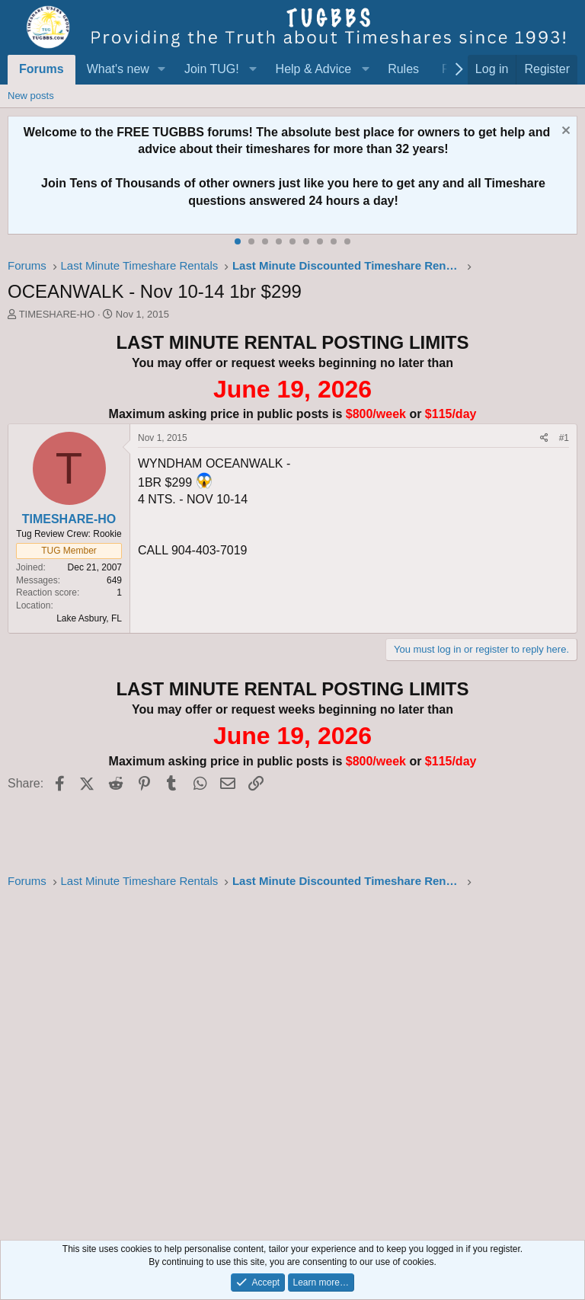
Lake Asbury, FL (89, 618)
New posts (31, 95)
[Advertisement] (292, 1060)
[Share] (544, 438)
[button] (162, 69)
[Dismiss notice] (564, 132)
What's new (118, 68)
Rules (403, 68)
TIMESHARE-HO (57, 314)
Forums (41, 68)
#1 (564, 438)
